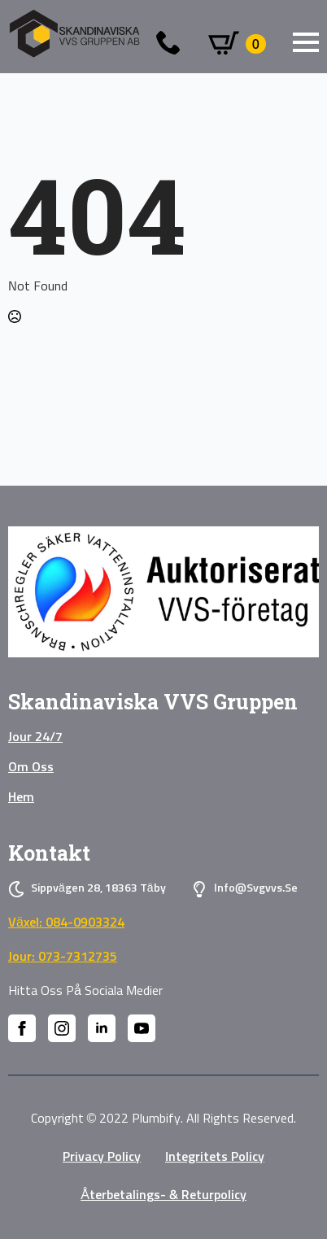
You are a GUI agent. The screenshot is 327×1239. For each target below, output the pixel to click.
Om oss (31, 767)
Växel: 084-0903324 (66, 922)
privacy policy (102, 1156)
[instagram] (62, 1028)
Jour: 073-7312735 (62, 956)
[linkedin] (102, 1028)
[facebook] (22, 1028)
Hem (21, 797)
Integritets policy (214, 1156)
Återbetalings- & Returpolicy (163, 1195)
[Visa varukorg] (237, 44)
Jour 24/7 (35, 737)
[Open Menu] (306, 42)
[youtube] (141, 1028)
